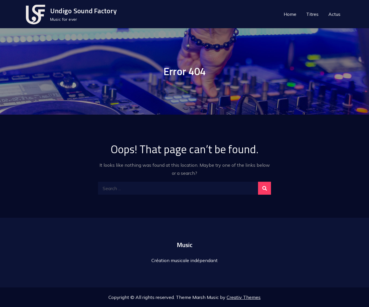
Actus (334, 14)
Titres (312, 14)
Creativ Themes (244, 297)
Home (290, 14)
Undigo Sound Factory (83, 10)
